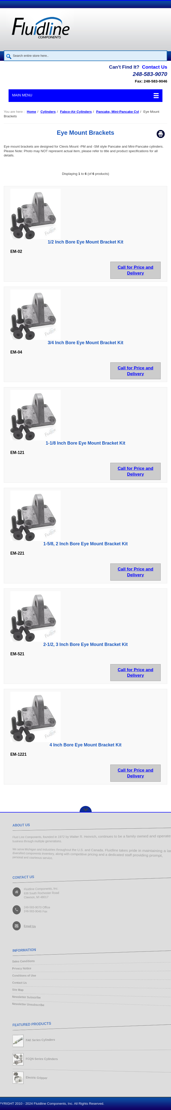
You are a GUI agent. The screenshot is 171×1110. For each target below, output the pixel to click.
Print (161, 134)
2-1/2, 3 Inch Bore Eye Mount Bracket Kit (85, 644)
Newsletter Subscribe (22, 998)
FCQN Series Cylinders (39, 1059)
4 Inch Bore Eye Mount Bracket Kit (86, 744)
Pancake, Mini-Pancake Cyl (117, 112)
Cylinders (48, 112)
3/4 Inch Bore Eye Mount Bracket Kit (85, 342)
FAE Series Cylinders (38, 1039)
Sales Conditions (19, 960)
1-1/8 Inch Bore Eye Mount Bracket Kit (85, 443)
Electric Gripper (34, 1079)
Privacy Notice (17, 968)
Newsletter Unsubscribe (24, 1006)
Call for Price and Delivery (135, 270)
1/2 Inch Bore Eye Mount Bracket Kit (85, 242)
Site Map (13, 990)
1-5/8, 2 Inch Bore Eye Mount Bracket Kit (85, 543)
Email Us (26, 927)
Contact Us (154, 67)
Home (31, 112)
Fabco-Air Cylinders (76, 112)
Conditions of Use (20, 975)
